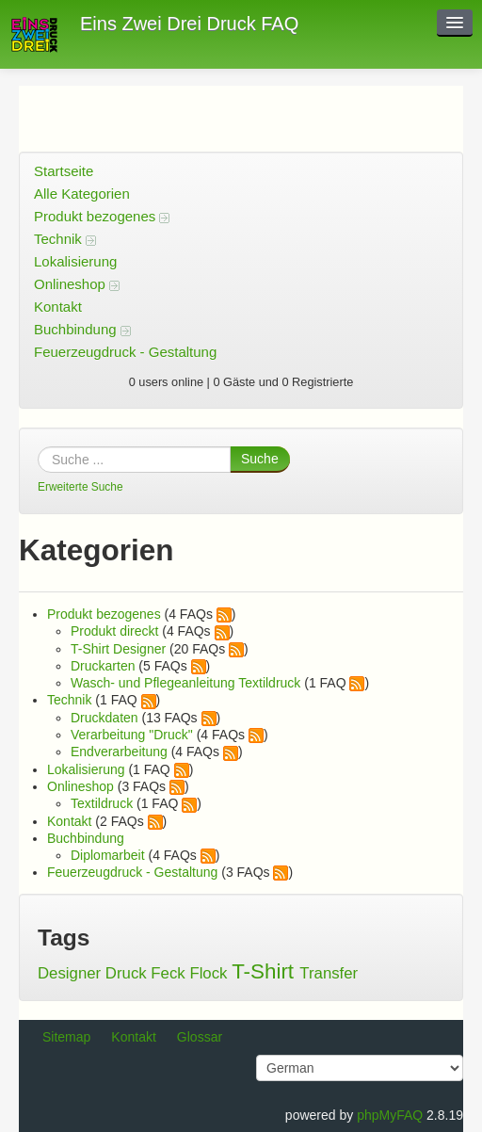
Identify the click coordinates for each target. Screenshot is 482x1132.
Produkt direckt (114, 631)
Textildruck (102, 803)
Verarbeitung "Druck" (132, 734)
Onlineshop (77, 284)
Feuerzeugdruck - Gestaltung (125, 352)
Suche (260, 458)
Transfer (328, 973)
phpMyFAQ (390, 1115)
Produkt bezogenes (101, 216)
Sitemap (66, 1036)
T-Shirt (263, 971)
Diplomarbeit (108, 855)
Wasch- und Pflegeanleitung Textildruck (185, 682)
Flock (208, 973)
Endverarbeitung (119, 751)
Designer (69, 973)
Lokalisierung (75, 261)
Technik (65, 239)
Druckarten (103, 665)
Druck (126, 973)
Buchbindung (82, 329)
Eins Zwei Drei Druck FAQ (189, 23)
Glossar (199, 1036)
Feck (168, 973)
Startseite (63, 171)
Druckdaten (104, 717)
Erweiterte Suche (80, 486)
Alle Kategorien (82, 194)
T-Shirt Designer (118, 648)
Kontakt (58, 307)
